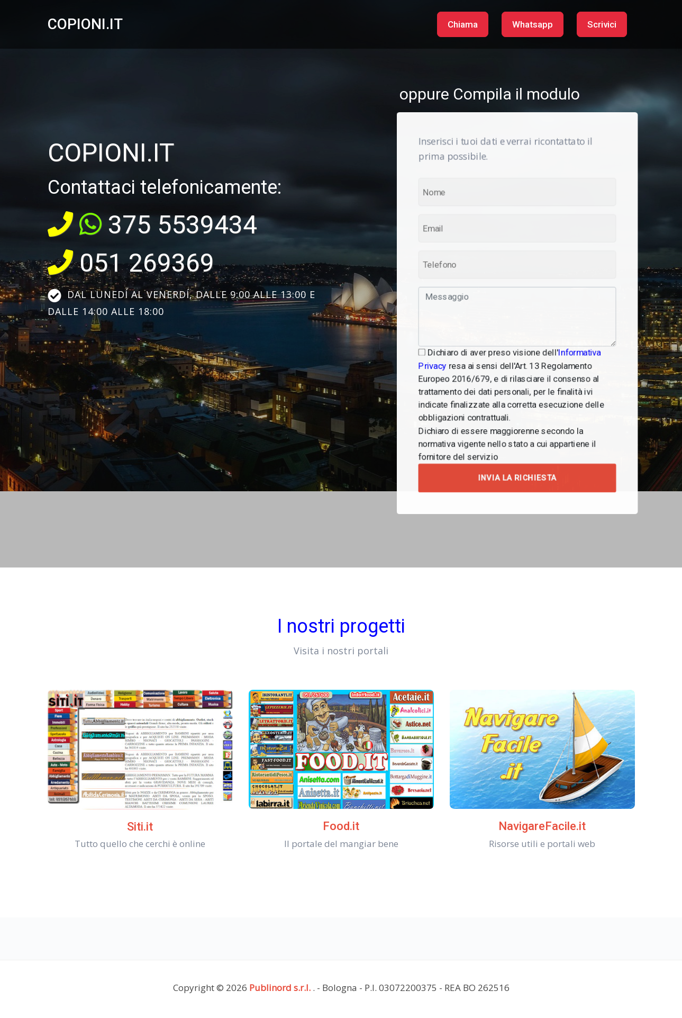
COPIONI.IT (85, 24)
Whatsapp (532, 24)
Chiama (463, 24)
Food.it (341, 826)
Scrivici (601, 24)
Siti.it (140, 826)
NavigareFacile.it (542, 826)
